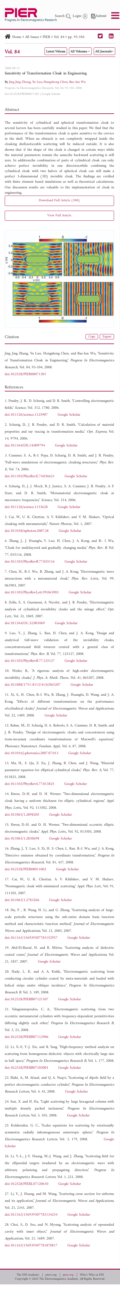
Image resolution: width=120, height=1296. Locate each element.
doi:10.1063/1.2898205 (22, 815)
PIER (46, 37)
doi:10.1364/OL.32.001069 (25, 623)
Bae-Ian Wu (77, 82)
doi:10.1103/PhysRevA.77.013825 (29, 784)
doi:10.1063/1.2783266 (22, 900)
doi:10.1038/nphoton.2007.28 (27, 531)
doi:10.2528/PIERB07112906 (26, 1037)
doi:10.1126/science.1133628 (26, 507)
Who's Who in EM (92, 1275)
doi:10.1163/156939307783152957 (31, 938)
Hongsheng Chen (56, 82)
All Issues (32, 37)
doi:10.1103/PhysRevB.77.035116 (30, 562)
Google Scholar (51, 94)
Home (16, 37)
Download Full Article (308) (59, 200)
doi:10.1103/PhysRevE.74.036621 (30, 476)
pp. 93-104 (76, 37)
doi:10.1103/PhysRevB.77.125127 (30, 661)
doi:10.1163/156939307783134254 (31, 1215)
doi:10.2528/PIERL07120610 (26, 1184)
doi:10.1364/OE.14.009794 (25, 445)
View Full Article (59, 216)
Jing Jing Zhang (20, 82)
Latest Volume (55, 52)
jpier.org (68, 1275)
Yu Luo (37, 82)
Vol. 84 (59, 37)
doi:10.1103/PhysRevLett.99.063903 (32, 592)
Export (106, 336)
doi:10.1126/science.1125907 (26, 415)
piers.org (51, 1275)
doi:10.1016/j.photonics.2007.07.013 (31, 753)
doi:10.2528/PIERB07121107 (26, 999)
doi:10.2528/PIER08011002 (25, 869)
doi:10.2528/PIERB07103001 (26, 1068)
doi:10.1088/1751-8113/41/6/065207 (32, 685)
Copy (91, 336)
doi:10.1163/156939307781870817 (31, 1245)
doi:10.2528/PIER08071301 (22, 94)
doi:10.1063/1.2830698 (22, 838)
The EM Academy (28, 1275)
